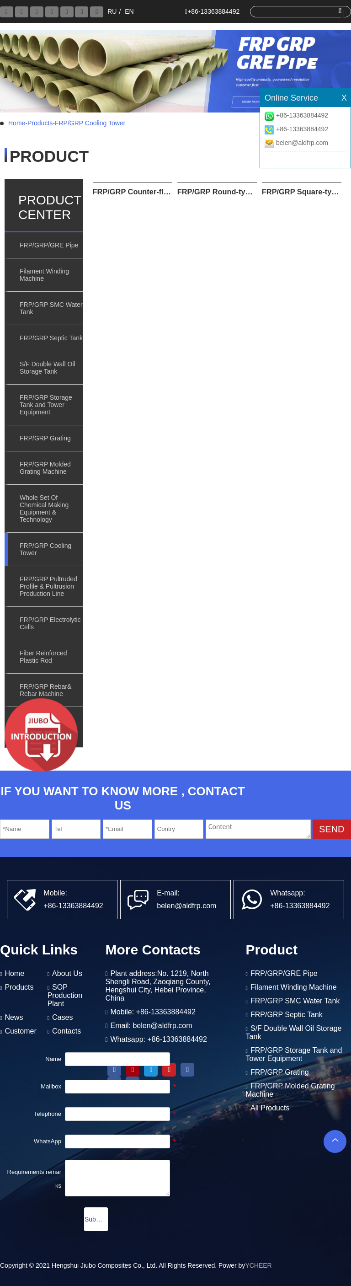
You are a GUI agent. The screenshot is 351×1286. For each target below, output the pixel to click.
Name (53, 1059)
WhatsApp (47, 1141)
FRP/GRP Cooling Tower (90, 123)
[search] (297, 11)
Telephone (47, 1113)
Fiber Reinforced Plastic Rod (43, 656)
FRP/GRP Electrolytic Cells (50, 623)
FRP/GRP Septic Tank (51, 338)
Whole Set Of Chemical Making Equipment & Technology (44, 508)
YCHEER (258, 1265)
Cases (62, 1017)
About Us (67, 973)
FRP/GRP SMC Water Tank (51, 308)
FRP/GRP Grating (45, 438)
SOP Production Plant (65, 995)
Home (16, 123)
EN (129, 11)
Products (40, 123)
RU (112, 11)
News (14, 1017)
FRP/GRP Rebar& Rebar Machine (45, 690)
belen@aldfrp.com (302, 142)
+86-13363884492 (302, 115)
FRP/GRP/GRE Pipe (49, 245)
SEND (332, 829)
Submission (96, 1219)
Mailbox (51, 1086)
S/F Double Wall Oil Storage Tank (47, 367)
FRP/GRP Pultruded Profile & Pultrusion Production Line (48, 586)
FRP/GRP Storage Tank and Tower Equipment (46, 405)
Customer (20, 1031)
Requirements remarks (34, 1178)
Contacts (66, 1031)
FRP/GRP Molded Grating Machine (45, 468)
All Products (269, 1108)
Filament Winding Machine (44, 275)
